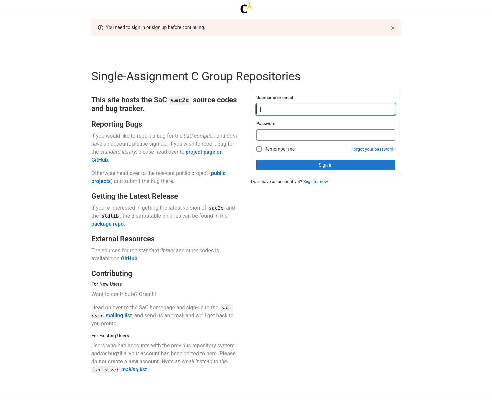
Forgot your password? (373, 149)
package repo (107, 224)
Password (265, 123)
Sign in (326, 165)
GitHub (129, 258)
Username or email (274, 97)
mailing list (119, 315)
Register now (315, 181)
